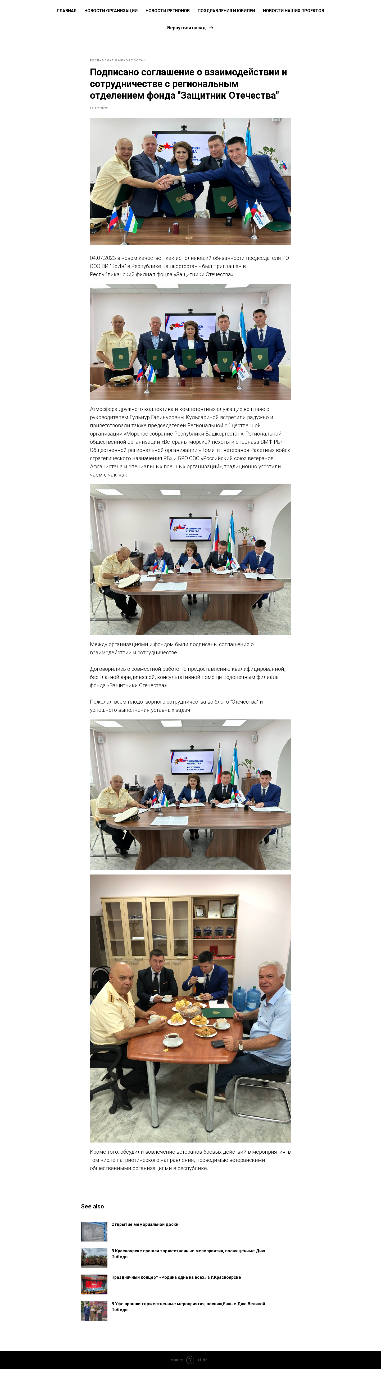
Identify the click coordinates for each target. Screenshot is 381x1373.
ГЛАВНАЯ (66, 10)
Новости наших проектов (293, 10)
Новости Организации (111, 10)
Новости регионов (168, 10)
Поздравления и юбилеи (226, 10)
